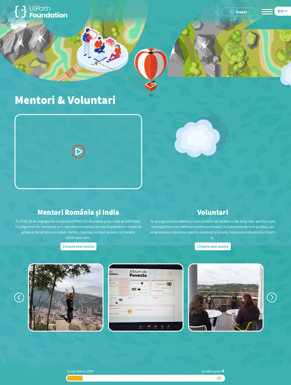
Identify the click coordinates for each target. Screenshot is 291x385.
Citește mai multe (78, 246)
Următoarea (212, 371)
